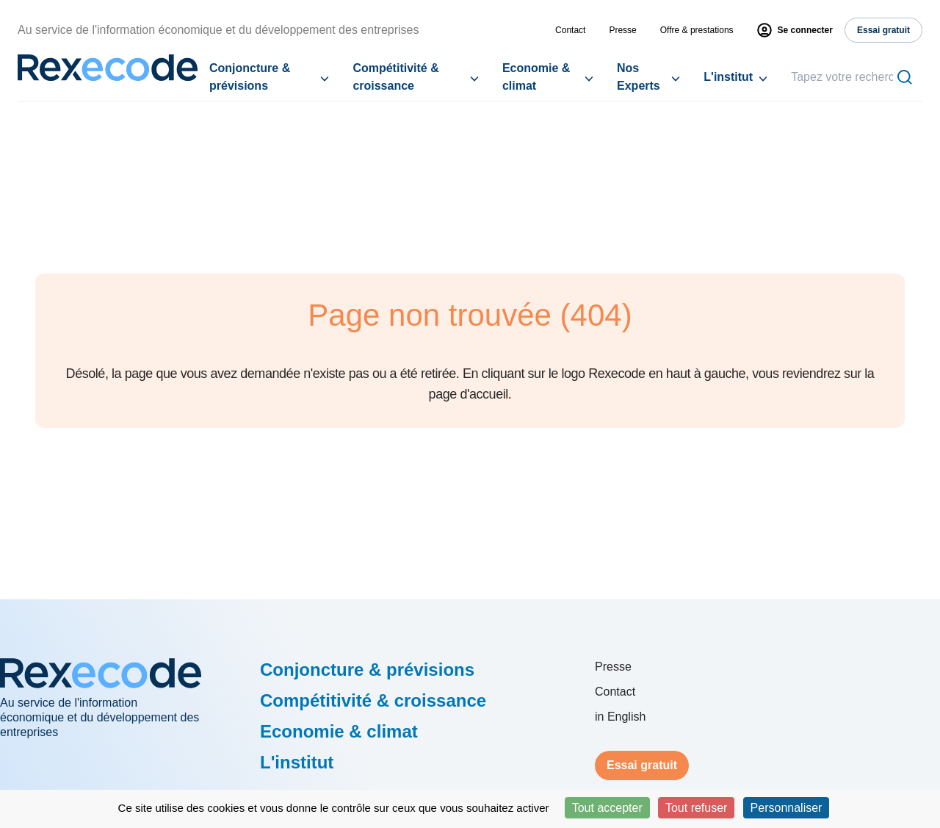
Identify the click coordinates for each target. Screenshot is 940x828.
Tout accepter (607, 808)
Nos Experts (638, 77)
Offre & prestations (697, 30)
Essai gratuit (642, 765)
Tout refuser (696, 808)
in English (620, 716)
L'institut (728, 77)
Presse (622, 30)
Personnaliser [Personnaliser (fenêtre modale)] (786, 808)
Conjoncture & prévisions (249, 77)
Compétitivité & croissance (395, 77)
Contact (570, 30)
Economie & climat (536, 77)
